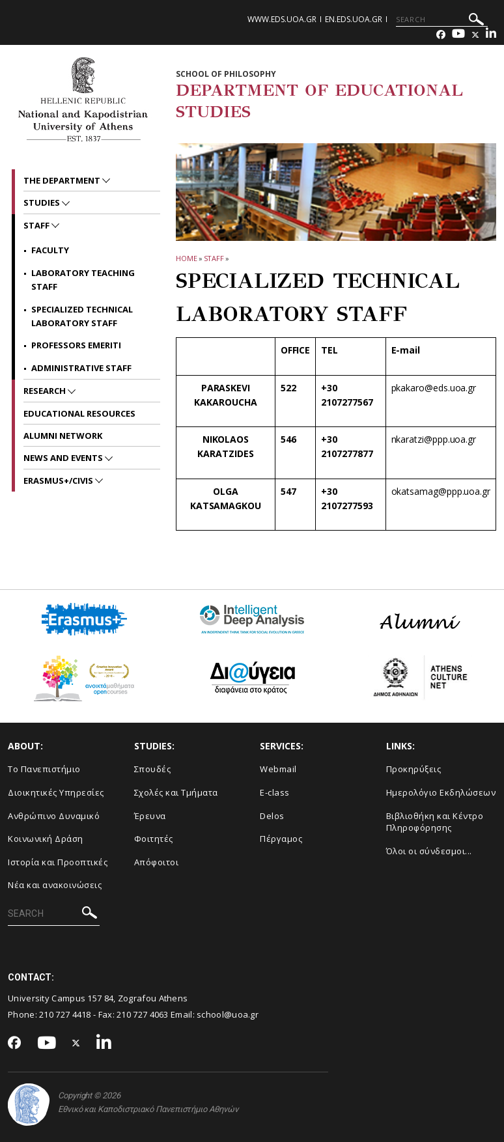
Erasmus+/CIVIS (59, 480)
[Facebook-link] (440, 34)
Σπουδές (152, 769)
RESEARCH (45, 391)
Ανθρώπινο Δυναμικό (54, 816)
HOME (186, 258)
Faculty (50, 250)
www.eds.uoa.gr (281, 19)
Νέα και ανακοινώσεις (55, 885)
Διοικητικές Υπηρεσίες (56, 792)
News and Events (64, 458)
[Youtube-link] (458, 34)
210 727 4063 (143, 1014)
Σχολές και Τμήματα (176, 792)
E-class (275, 792)
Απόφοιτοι (156, 862)
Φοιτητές (153, 838)
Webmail (278, 769)
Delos (272, 816)
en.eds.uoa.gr (353, 19)
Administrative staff (81, 368)
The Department (62, 180)
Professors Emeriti (76, 345)
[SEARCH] (442, 19)
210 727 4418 (65, 1014)
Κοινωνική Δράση (45, 838)
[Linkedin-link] (491, 34)
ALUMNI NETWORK (62, 435)
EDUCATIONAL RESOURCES (79, 413)
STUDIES (42, 202)
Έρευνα (150, 816)
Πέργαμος (281, 838)
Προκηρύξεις (413, 769)
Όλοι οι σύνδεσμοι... (429, 851)
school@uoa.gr (228, 1014)
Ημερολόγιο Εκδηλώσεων (441, 792)
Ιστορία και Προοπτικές (57, 862)
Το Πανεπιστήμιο (44, 769)
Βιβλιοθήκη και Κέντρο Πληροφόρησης (435, 822)
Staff (214, 258)
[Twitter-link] (475, 34)
